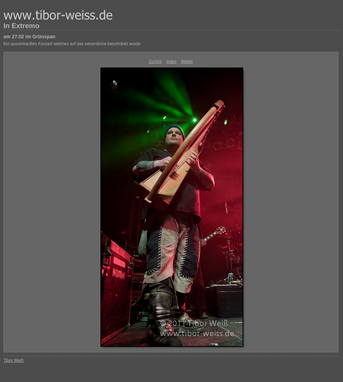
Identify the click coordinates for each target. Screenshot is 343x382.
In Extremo (21, 26)
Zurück (155, 61)
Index (171, 61)
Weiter (187, 61)
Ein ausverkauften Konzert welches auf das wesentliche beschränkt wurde (71, 43)
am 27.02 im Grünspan (29, 36)
